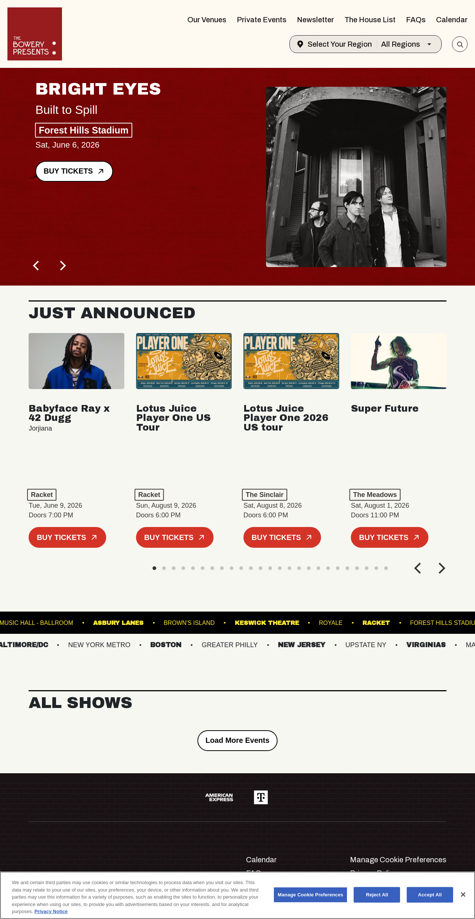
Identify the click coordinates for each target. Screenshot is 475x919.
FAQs (416, 20)
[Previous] (37, 265)
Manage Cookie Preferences (398, 860)
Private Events (261, 20)
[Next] (62, 265)
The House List (370, 20)
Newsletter (315, 20)
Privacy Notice (51, 911)
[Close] (463, 894)
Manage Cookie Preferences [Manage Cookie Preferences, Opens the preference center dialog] (310, 894)
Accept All (430, 894)
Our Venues (206, 20)
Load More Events (237, 740)
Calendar (452, 20)
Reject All (377, 894)
